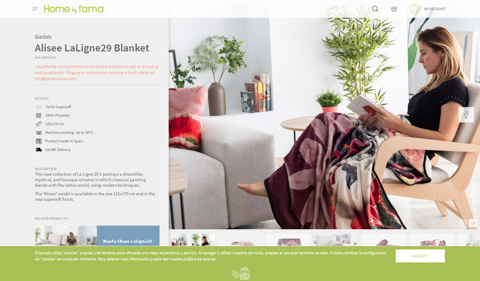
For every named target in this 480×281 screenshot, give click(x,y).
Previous (463, 223)
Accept (420, 256)
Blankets (43, 36)
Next (473, 223)
